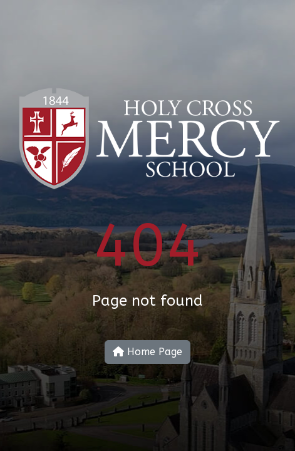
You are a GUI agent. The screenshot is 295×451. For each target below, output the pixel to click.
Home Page (147, 352)
